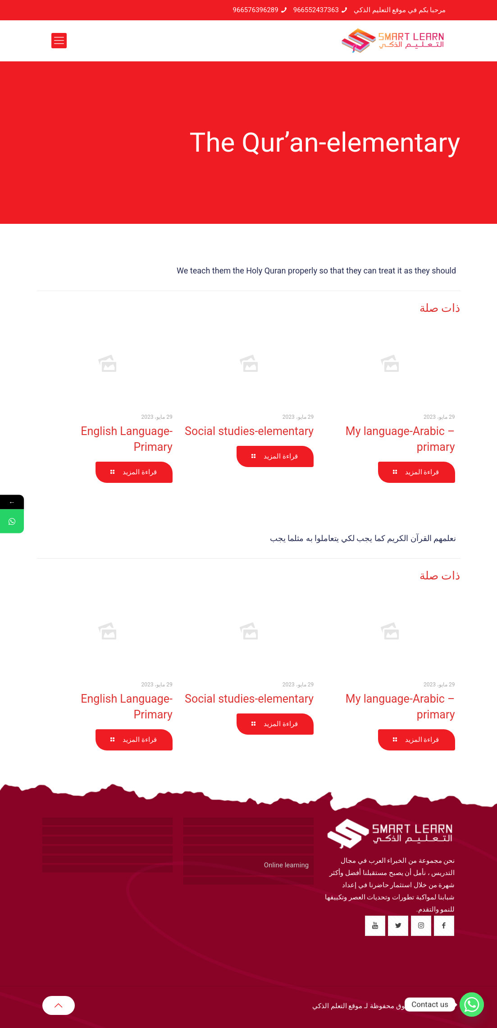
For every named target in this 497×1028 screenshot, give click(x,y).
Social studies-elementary (249, 431)
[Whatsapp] (472, 1004)
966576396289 (255, 10)
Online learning (286, 865)
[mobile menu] (59, 40)
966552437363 (316, 10)
